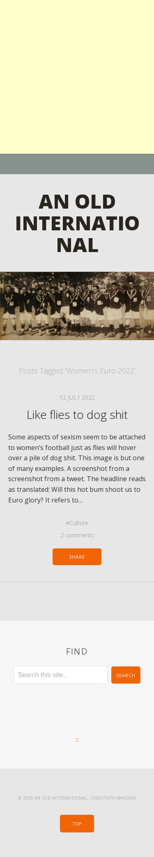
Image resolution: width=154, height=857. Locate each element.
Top (77, 824)
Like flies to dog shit (77, 414)
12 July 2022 (77, 397)
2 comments (77, 535)
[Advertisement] (77, 77)
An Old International (77, 223)
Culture (78, 523)
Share (77, 557)
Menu (77, 164)
